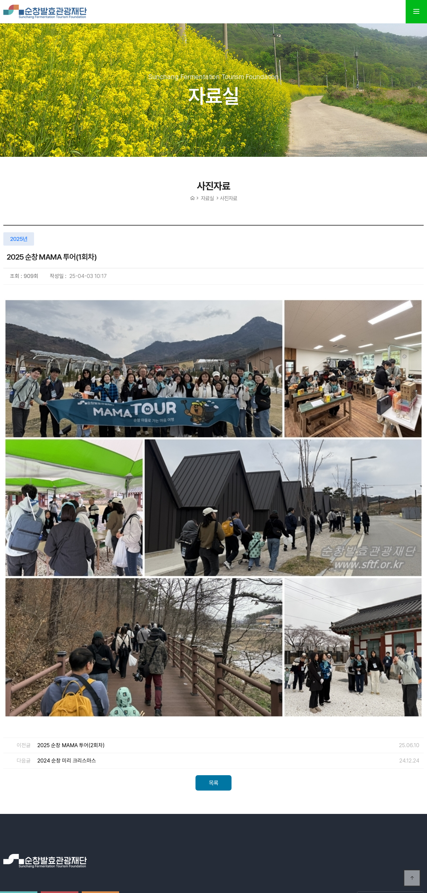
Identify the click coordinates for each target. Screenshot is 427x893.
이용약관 (180, 768)
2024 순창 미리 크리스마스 (66, 607)
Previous (402, 814)
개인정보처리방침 (219, 768)
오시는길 (152, 768)
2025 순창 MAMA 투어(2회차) (71, 592)
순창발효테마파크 (45, 11)
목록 (213, 629)
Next (418, 814)
